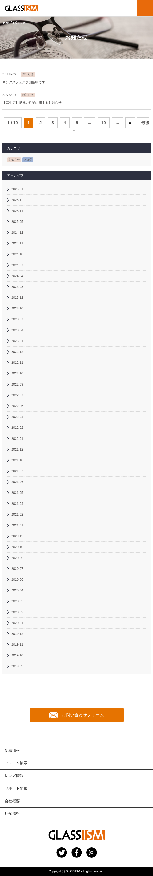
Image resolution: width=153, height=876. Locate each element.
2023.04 (17, 330)
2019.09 (17, 666)
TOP (5, 23)
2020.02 (17, 612)
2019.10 (17, 655)
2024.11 (17, 243)
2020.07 (17, 569)
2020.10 (17, 547)
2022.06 (17, 406)
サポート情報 (16, 788)
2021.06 (17, 482)
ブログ (28, 160)
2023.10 (17, 308)
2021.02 (17, 514)
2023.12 (17, 297)
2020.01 (17, 623)
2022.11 (17, 362)
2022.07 (17, 395)
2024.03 (17, 287)
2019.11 (17, 644)
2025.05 (17, 222)
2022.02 (17, 427)
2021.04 (17, 504)
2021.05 (17, 493)
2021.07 (17, 471)
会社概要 (12, 801)
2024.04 (17, 276)
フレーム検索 (16, 763)
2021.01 (17, 525)
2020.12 (17, 536)
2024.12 (17, 232)
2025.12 (17, 200)
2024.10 (17, 254)
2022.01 (17, 438)
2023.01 (17, 341)
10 (103, 122)
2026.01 (17, 189)
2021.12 (17, 449)
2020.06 (17, 579)
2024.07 (17, 265)
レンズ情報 (14, 776)
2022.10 (17, 373)
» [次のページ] (130, 122)
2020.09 (17, 558)
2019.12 (17, 634)
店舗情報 (12, 814)
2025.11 (17, 211)
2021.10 (17, 460)
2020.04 (17, 590)
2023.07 (17, 319)
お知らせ (14, 160)
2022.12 (17, 352)
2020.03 (17, 601)
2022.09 (17, 384)
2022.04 (17, 417)
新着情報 (12, 751)
